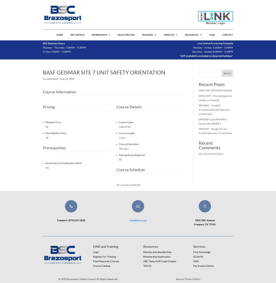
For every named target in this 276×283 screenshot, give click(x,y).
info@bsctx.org (138, 220)
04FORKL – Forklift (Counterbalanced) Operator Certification (214, 109)
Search (227, 73)
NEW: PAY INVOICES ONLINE (215, 90)
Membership (99, 34)
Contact (227, 34)
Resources (192, 34)
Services (169, 34)
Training (147, 34)
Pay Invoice (78, 34)
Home (60, 34)
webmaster (52, 78)
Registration (126, 34)
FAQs (212, 34)
